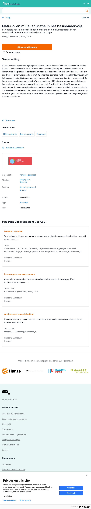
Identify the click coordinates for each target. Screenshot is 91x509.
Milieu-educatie (10, 134)
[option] (45, 371)
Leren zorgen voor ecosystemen (19, 274)
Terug (7, 17)
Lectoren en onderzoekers (13, 469)
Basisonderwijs (26, 134)
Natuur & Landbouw (13, 257)
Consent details (9, 500)
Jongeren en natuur (13, 231)
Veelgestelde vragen (11, 439)
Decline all (71, 493)
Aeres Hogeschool (28, 175)
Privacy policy (25, 500)
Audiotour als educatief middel (19, 314)
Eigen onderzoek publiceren (14, 419)
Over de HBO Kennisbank (13, 413)
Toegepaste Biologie (25, 180)
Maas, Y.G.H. (26, 36)
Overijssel (41, 134)
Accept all (71, 488)
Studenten (6, 464)
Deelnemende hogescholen (14, 434)
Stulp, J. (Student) (10, 36)
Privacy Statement (10, 444)
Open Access (7, 429)
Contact (5, 450)
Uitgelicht (6, 424)
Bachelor (24, 202)
